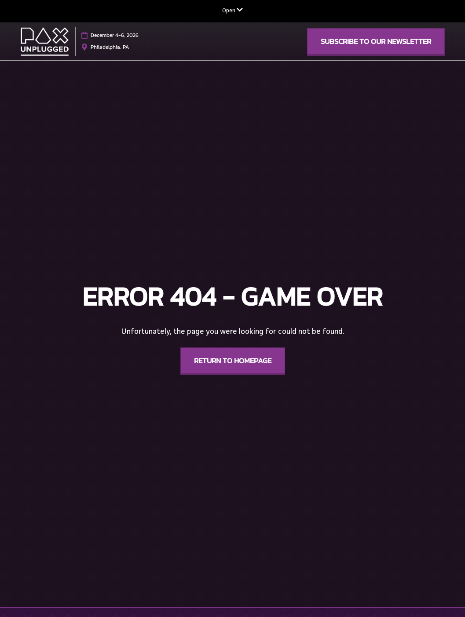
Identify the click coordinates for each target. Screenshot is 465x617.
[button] (376, 41)
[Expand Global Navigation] (232, 10)
